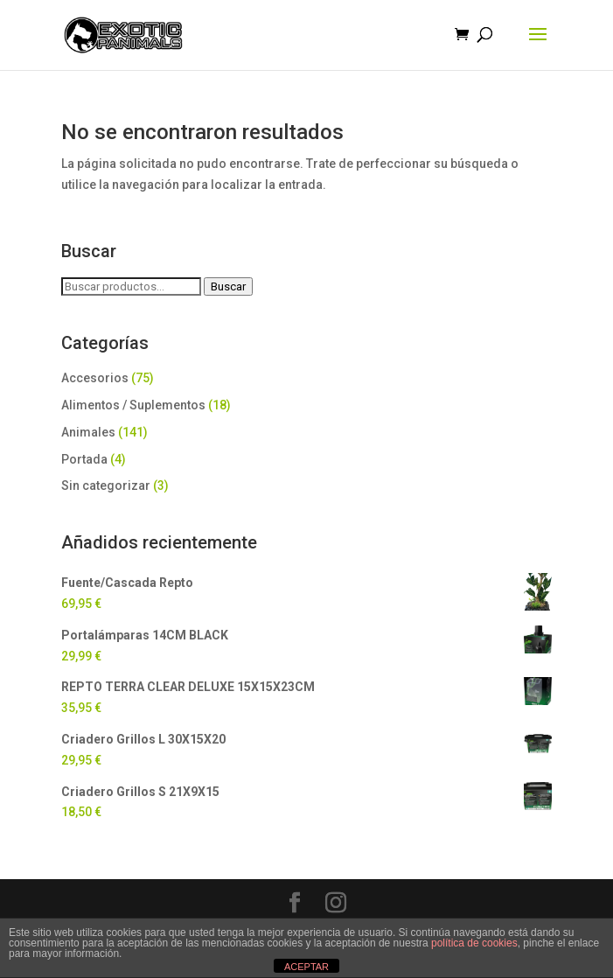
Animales (88, 432)
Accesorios (95, 378)
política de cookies (474, 943)
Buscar (228, 286)
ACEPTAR (306, 966)
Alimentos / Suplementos (133, 405)
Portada (84, 459)
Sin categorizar (105, 485)
